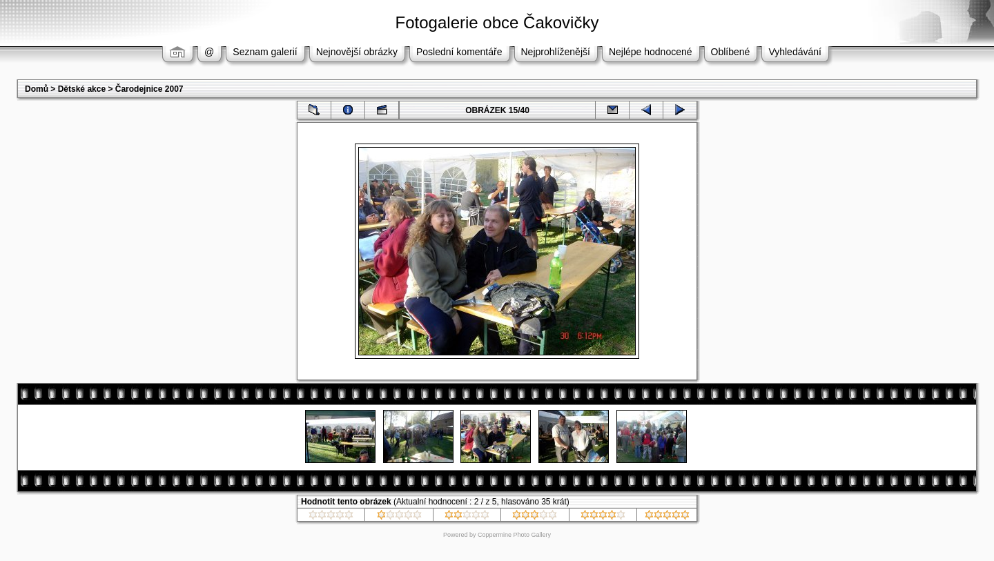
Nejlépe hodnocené (650, 51)
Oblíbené (730, 51)
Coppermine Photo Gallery (514, 534)
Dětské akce (82, 89)
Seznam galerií (265, 51)
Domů (36, 89)
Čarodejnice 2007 (149, 89)
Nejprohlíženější (555, 51)
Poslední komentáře (459, 51)
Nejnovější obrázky (357, 51)
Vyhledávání (794, 51)
